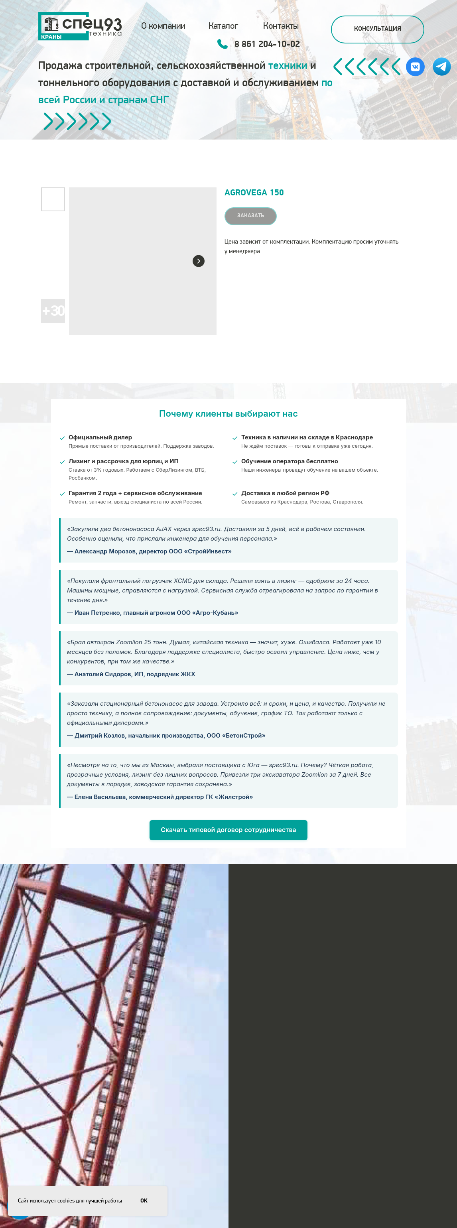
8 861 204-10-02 (267, 44)
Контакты (280, 26)
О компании (163, 26)
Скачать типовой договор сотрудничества (228, 830)
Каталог (223, 26)
